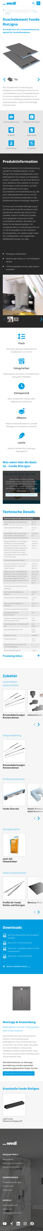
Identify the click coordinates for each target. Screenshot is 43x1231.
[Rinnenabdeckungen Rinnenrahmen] (14, 704)
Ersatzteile (32, 148)
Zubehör (11, 135)
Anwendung (11, 148)
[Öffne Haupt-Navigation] (38, 3)
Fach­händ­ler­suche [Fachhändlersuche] (11, 122)
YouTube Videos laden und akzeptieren (21, 495)
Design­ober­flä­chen (11, 1167)
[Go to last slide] (4, 79)
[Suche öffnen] (33, 3)
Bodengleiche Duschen (12, 1163)
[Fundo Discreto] (14, 798)
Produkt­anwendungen (12, 1182)
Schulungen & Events (12, 1213)
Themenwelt (8, 1186)
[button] (10, 79)
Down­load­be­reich (10, 1205)
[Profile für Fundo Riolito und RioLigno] (14, 892)
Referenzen (7, 1190)
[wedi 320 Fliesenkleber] (14, 848)
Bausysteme (8, 1159)
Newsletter (7, 1209)
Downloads (31, 135)
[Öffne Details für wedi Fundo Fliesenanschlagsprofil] (14, 1108)
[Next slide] (38, 79)
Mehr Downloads (17, 966)
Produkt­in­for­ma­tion (32, 122)
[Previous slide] (4, 319)
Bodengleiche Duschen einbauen (18, 1073)
